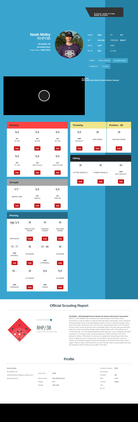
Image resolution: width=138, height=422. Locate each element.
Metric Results (105, 61)
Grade (97, 152)
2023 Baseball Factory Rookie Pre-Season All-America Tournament (105, 80)
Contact (107, 67)
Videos (92, 61)
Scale (17, 152)
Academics (94, 67)
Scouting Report (122, 61)
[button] (44, 98)
